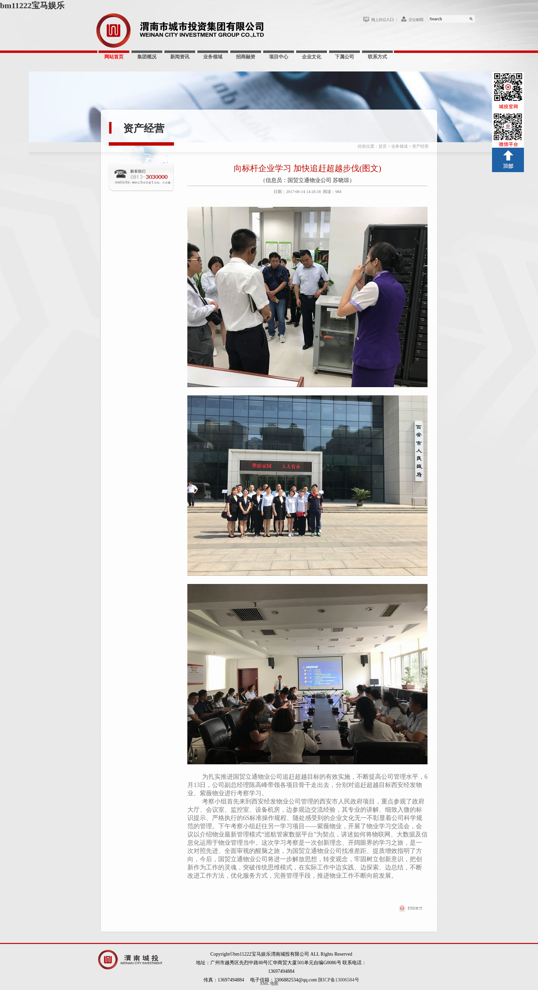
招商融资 (245, 56)
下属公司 (344, 56)
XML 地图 (269, 983)
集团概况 (146, 56)
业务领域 (212, 56)
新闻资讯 (179, 56)
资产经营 (143, 128)
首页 (382, 146)
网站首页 (114, 56)
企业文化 (311, 56)
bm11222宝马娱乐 (32, 5)
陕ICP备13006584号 (338, 979)
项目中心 (278, 56)
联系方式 (377, 56)
